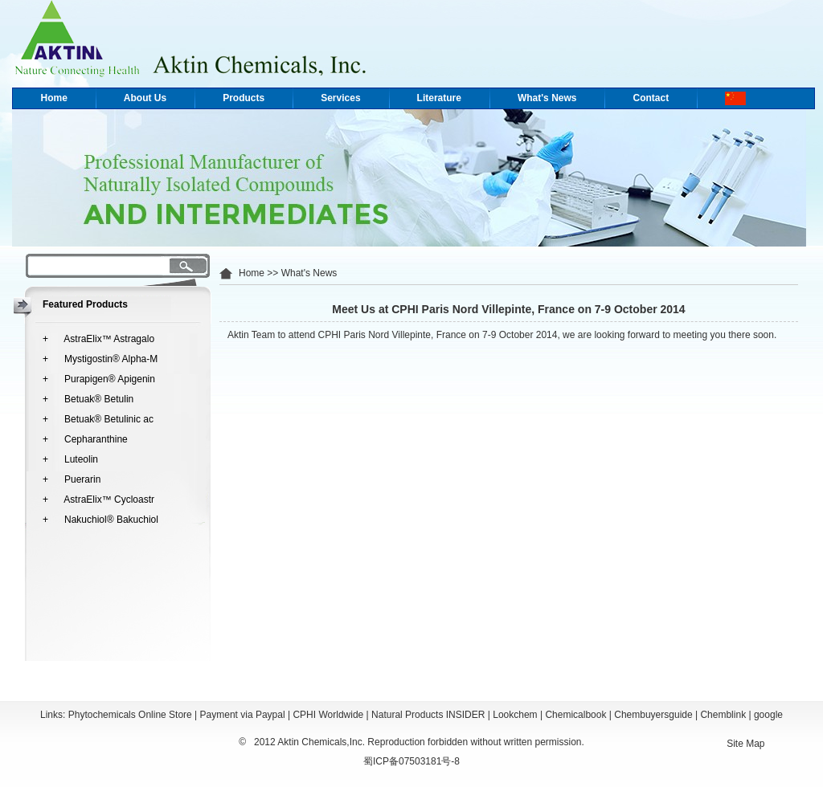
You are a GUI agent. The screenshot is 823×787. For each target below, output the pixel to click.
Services (340, 98)
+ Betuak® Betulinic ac (98, 419)
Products (243, 98)
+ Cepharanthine (85, 439)
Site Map (745, 743)
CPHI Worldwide (328, 714)
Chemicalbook (575, 714)
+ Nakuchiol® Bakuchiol (100, 519)
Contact (651, 98)
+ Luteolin (70, 459)
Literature (439, 98)
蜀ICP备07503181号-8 (411, 761)
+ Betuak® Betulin (88, 399)
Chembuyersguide (653, 714)
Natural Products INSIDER (428, 714)
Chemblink (723, 714)
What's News (547, 98)
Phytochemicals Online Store (130, 714)
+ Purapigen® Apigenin (99, 379)
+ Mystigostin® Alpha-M (100, 359)
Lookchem (515, 714)
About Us (145, 98)
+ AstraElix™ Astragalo (98, 339)
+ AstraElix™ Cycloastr (98, 499)
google (768, 714)
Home (54, 98)
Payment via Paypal (242, 714)
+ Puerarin (71, 479)
